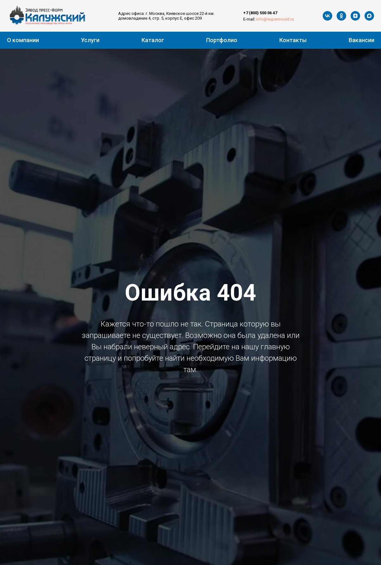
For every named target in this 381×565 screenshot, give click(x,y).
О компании (23, 40)
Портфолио (221, 40)
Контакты (293, 40)
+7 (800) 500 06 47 (260, 12)
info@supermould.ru (275, 19)
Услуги (90, 40)
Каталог (153, 40)
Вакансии (361, 40)
